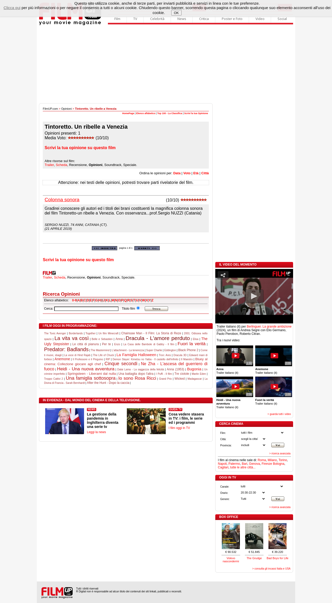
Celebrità (157, 18)
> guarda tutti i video (279, 414)
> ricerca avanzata (279, 453)
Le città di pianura (85, 344)
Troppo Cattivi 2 (53, 378)
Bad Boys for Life (277, 558)
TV (135, 18)
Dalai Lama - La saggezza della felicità (140, 369)
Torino (283, 460)
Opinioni (66, 108)
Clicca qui (12, 7)
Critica (204, 18)
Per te (106, 344)
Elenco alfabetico (145, 113)
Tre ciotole (182, 374)
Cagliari (223, 467)
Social (282, 18)
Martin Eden (199, 373)
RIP (108, 359)
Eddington (170, 350)
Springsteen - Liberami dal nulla (91, 374)
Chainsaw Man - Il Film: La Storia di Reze (151, 333)
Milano (272, 460)
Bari (244, 464)
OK (176, 13)
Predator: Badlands (66, 349)
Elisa (195, 339)
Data (177, 173)
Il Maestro (187, 359)
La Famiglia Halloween (136, 354)
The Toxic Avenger (55, 333)
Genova (254, 464)
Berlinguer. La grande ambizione (269, 326)
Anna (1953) (175, 369)
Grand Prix (165, 378)
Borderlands (76, 333)
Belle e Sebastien (102, 339)
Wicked (180, 378)
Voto (187, 173)
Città (205, 173)
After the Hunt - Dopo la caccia (108, 383)
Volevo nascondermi (231, 560)
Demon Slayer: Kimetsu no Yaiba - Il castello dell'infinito (145, 359)
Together (91, 333)
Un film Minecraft (108, 333)
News (181, 18)
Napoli (222, 464)
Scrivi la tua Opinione (196, 113)
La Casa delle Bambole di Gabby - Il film (149, 344)
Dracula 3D (180, 355)
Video (260, 18)
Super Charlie (154, 350)
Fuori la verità (192, 343)
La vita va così (71, 338)
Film (117, 18)
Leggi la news (96, 432)
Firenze (267, 464)
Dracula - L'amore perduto (158, 338)
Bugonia (194, 369)
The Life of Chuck (103, 355)
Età (195, 173)
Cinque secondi (121, 363)
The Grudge (254, 558)
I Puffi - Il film (164, 373)
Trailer (49, 165)
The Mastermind (100, 350)
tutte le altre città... (242, 467)
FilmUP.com (50, 108)
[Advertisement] (166, 64)
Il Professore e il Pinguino (88, 359)
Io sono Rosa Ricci (137, 378)
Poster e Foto (232, 18)
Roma (262, 460)
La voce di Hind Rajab (77, 355)
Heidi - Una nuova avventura (85, 368)
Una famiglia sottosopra (91, 378)
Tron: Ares (165, 355)
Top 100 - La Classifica (169, 113)
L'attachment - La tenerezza (128, 350)
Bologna (278, 464)
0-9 (74, 300)
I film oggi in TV (179, 428)
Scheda (61, 165)
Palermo (234, 464)
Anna (119, 339)
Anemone (62, 359)
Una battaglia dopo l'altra (136, 374)
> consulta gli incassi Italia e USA (271, 568)
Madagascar (195, 378)
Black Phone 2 (188, 350)
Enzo (117, 344)
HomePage (128, 113)
